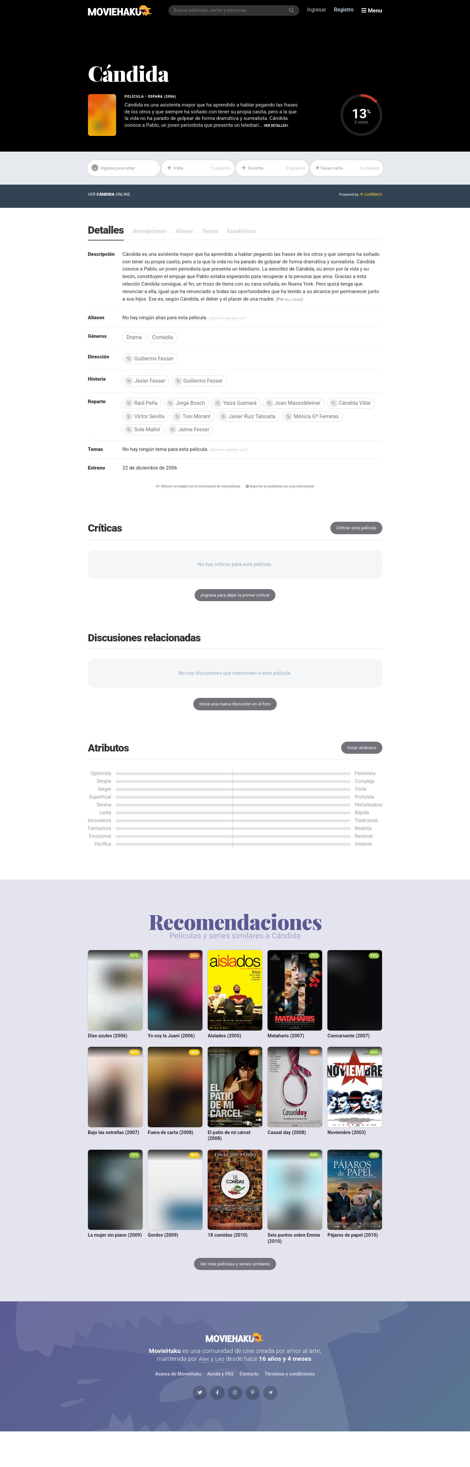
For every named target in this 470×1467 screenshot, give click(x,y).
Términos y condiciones (290, 1403)
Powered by (359, 197)
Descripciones (149, 234)
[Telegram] (284, 1425)
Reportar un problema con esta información (285, 503)
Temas (210, 234)
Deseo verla (347, 170)
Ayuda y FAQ (220, 1403)
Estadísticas (241, 234)
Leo (220, 1387)
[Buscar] (292, 10)
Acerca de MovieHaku (178, 1403)
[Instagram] (235, 1425)
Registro (345, 10)
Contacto (249, 1403)
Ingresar (317, 10)
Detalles (106, 233)
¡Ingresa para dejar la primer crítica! (235, 613)
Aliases (184, 234)
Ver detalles (162, 134)
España (156, 96)
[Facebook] (210, 1425)
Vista (199, 170)
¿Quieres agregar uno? (235, 331)
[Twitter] (185, 1425)
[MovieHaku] (120, 10)
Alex (203, 1387)
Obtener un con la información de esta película (194, 503)
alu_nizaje (142, 312)
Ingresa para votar (117, 170)
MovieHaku (235, 1362)
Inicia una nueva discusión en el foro (235, 723)
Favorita (273, 170)
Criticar (354, 545)
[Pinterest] (259, 1425)
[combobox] (235, 10)
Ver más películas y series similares (235, 1285)
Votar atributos (360, 768)
